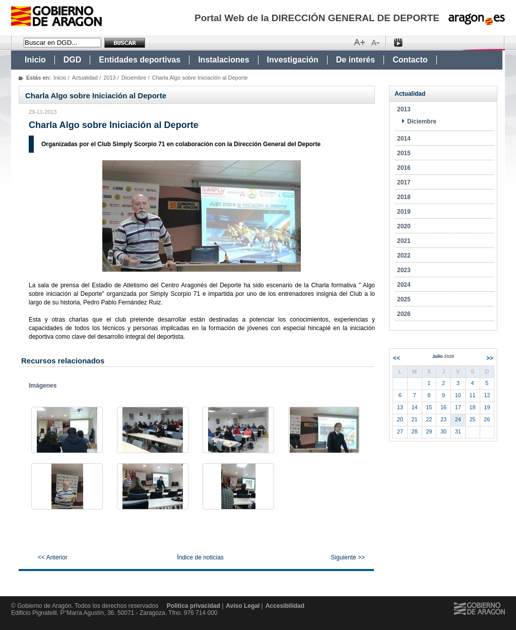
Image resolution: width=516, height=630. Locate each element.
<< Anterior (53, 557)
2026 (404, 314)
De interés (355, 59)
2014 (404, 138)
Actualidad (85, 78)
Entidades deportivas (139, 59)
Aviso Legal (243, 605)
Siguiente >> (348, 557)
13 (400, 407)
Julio (443, 356)
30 (443, 431)
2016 (404, 167)
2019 (404, 211)
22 (429, 419)
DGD (72, 59)
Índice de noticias (200, 557)
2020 (404, 226)
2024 (404, 284)
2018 (404, 197)
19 (487, 407)
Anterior (396, 358)
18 (473, 407)
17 (458, 407)
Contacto (410, 59)
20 (400, 419)
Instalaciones (223, 59)
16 (443, 407)
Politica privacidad (193, 605)
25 (473, 419)
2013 (109, 78)
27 (400, 431)
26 (487, 419)
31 (458, 431)
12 (487, 395)
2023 (404, 270)
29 (429, 431)
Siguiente (490, 358)
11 (473, 395)
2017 (404, 182)
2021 (404, 240)
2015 (404, 153)
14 (415, 407)
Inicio (35, 59)
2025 (404, 299)
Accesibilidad (285, 605)
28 (415, 431)
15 (429, 407)
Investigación (292, 59)
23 (443, 419)
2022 (404, 255)
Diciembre (134, 78)
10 (458, 395)
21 (415, 419)
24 (458, 419)
